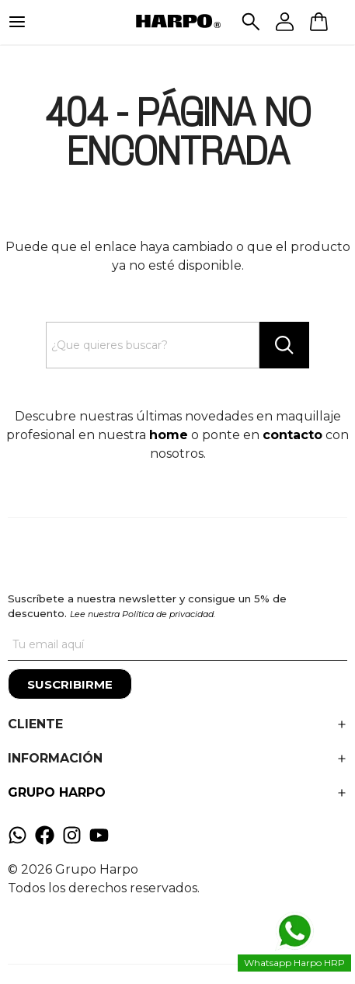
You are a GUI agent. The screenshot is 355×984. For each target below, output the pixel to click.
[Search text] (152, 345)
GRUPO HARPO (57, 792)
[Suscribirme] (70, 684)
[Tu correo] (177, 645)
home (168, 434)
